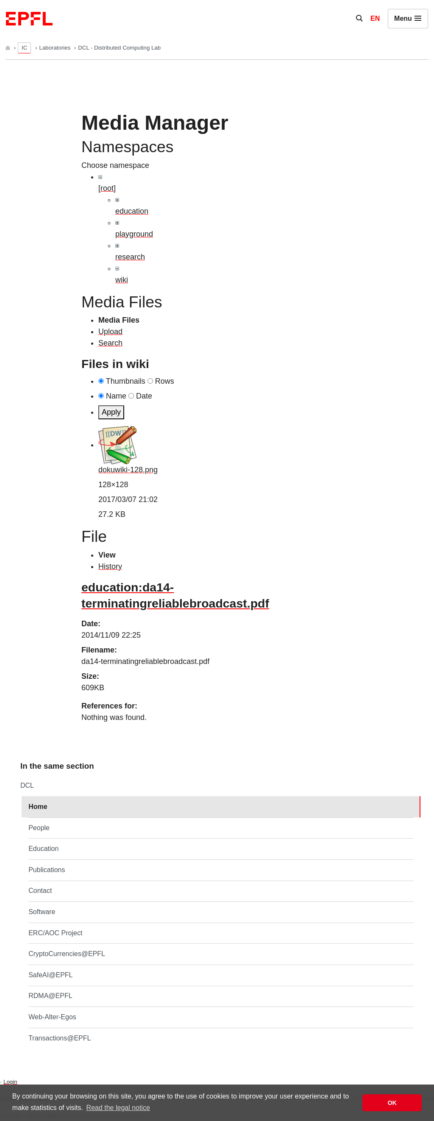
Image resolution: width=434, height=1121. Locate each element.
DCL (27, 785)
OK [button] (392, 1102)
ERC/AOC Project (55, 933)
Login (10, 1082)
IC (24, 48)
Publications (46, 869)
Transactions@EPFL (59, 1038)
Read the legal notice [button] (118, 1107)
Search (110, 343)
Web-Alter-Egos (52, 1017)
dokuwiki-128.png (128, 470)
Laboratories (55, 48)
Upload (110, 331)
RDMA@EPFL (50, 995)
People (39, 827)
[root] (107, 188)
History (110, 566)
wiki (121, 280)
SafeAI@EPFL (50, 975)
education (131, 211)
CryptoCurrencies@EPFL (66, 953)
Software (41, 911)
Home (37, 806)
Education (43, 848)
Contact (40, 890)
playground (134, 234)
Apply (111, 412)
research (130, 257)
